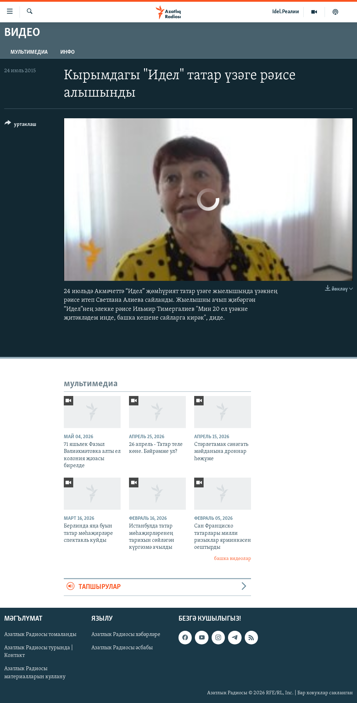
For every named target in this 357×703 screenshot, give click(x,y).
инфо (67, 52)
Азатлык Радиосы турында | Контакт (38, 651)
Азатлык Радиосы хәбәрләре (125, 634)
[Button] (20, 125)
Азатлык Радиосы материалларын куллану (35, 672)
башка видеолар (232, 558)
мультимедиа (29, 52)
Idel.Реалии (285, 12)
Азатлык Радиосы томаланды (40, 634)
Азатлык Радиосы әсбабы (122, 648)
